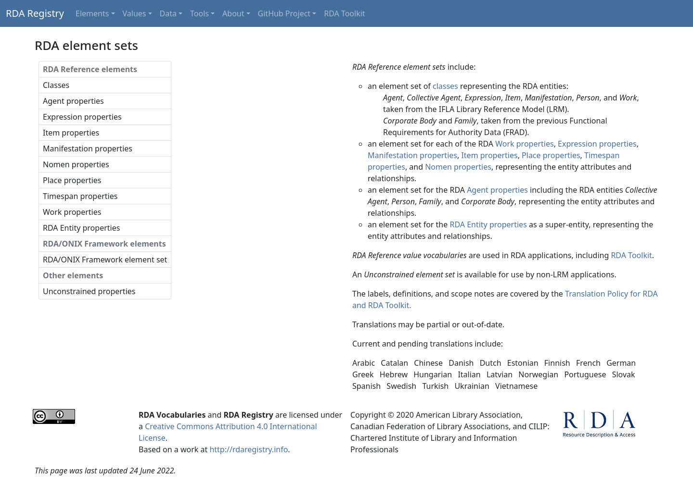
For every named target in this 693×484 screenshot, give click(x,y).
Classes (56, 85)
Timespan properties (80, 196)
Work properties (72, 212)
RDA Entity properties (81, 228)
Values (134, 13)
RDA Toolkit (344, 13)
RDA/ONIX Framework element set (105, 259)
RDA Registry (35, 13)
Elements (92, 13)
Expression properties (82, 117)
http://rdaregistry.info (248, 449)
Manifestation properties (87, 148)
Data (168, 13)
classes (445, 86)
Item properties (71, 132)
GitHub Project (284, 13)
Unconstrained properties (89, 291)
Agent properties (73, 101)
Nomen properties (76, 164)
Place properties (72, 180)
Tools (199, 13)
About (233, 13)
